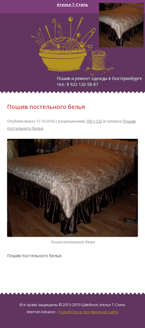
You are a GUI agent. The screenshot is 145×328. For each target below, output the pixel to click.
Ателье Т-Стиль (72, 4)
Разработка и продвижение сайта (88, 311)
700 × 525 (94, 121)
